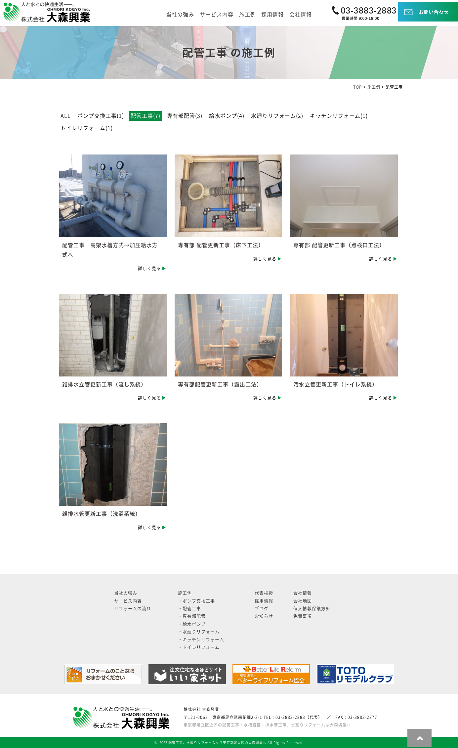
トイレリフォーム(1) (87, 128)
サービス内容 (216, 14)
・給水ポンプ (192, 624)
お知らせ (264, 616)
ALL (66, 115)
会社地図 (302, 601)
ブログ (262, 608)
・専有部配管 (192, 616)
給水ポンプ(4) (226, 115)
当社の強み (180, 14)
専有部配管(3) (184, 115)
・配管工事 (189, 608)
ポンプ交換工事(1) (100, 115)
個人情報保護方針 (311, 608)
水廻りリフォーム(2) (277, 115)
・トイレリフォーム (199, 647)
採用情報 (272, 14)
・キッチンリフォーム (201, 640)
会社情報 (300, 14)
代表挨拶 (264, 593)
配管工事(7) (145, 115)
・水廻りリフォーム (199, 632)
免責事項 (302, 616)
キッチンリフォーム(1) (339, 115)
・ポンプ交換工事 (196, 601)
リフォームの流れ (132, 608)
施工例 (247, 14)
